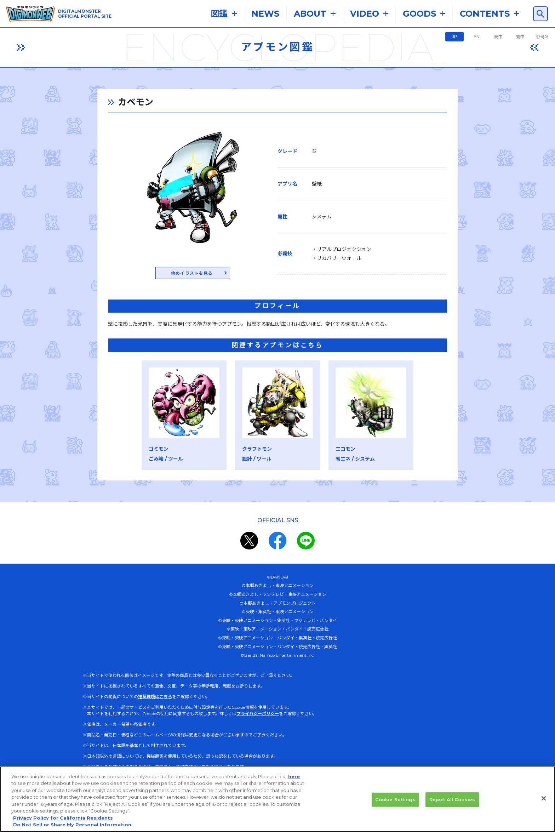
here (294, 785)
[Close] (543, 807)
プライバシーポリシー (257, 714)
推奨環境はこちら (155, 697)
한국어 (542, 36)
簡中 (498, 36)
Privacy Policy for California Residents (63, 826)
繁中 (520, 36)
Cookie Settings (395, 808)
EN (477, 36)
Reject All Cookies (452, 808)
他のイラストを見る (184, 274)
